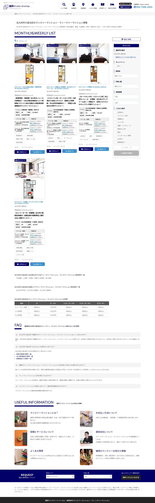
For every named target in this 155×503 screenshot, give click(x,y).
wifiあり (120, 139)
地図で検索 (127, 39)
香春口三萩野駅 (39, 278)
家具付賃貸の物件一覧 (23, 354)
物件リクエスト (125, 7)
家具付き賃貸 (112, 8)
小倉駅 (25, 278)
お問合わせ (22, 152)
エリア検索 (64, 8)
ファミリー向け (123, 115)
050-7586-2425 (144, 6)
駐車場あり (121, 142)
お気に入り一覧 (126, 4)
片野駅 (31, 278)
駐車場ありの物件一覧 (23, 358)
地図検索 (83, 8)
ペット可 (121, 122)
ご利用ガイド (102, 8)
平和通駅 (19, 278)
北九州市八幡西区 (45, 290)
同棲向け (121, 119)
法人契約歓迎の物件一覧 (24, 356)
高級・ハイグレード (124, 125)
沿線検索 (73, 8)
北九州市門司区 (21, 290)
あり (118, 66)
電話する (38, 152)
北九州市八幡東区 (33, 290)
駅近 (119, 132)
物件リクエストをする (131, 477)
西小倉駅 (48, 278)
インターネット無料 (124, 135)
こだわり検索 (93, 8)
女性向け (121, 112)
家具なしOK (122, 129)
